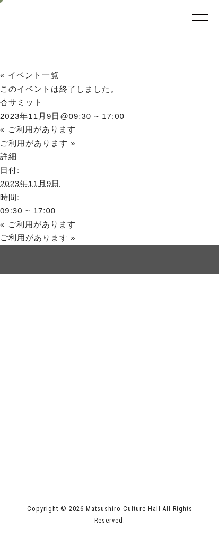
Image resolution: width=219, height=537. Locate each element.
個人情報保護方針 (158, 310)
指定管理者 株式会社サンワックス (79, 457)
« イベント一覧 (29, 75)
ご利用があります (38, 129)
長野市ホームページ (49, 435)
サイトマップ (60, 310)
